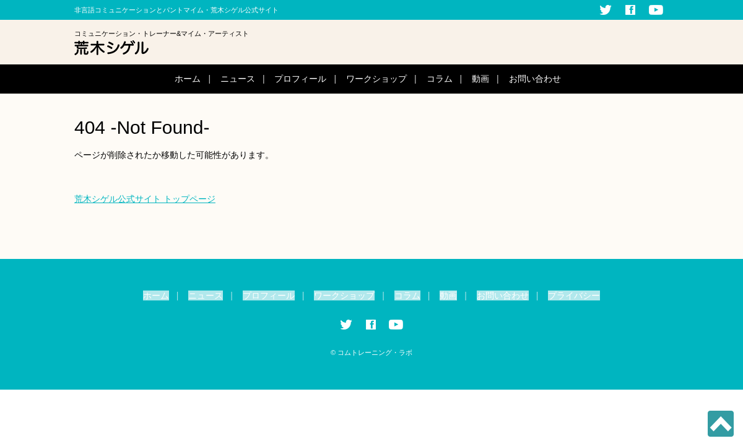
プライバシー (574, 295)
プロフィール (300, 79)
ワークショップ (376, 79)
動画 (480, 79)
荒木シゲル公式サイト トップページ (144, 199)
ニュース (237, 79)
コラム (440, 79)
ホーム (188, 79)
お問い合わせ (535, 79)
